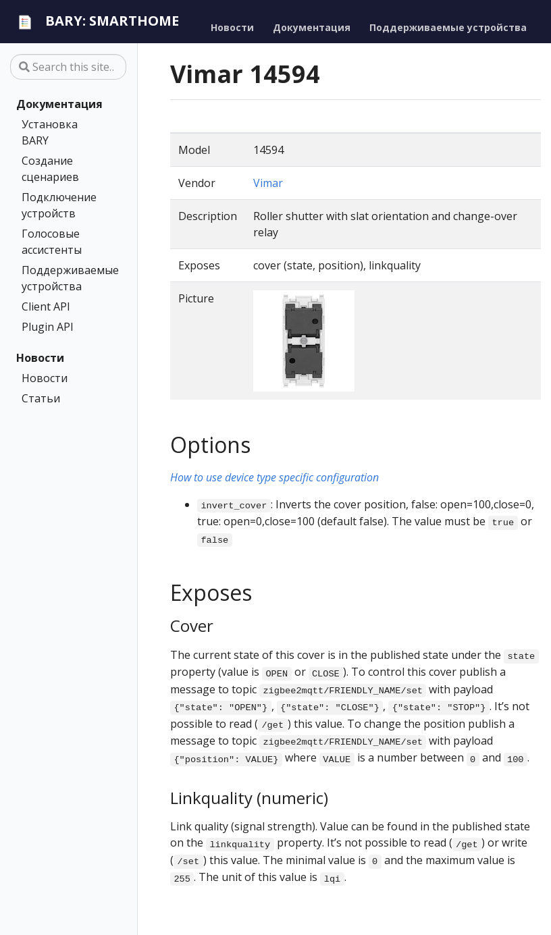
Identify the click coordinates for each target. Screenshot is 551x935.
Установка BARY (50, 132)
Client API (46, 306)
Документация (59, 104)
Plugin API (48, 326)
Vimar (268, 183)
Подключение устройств (59, 205)
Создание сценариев (50, 168)
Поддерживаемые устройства (65, 278)
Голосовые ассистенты (52, 241)
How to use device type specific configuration (274, 477)
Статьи (41, 398)
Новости (40, 357)
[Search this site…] (68, 67)
